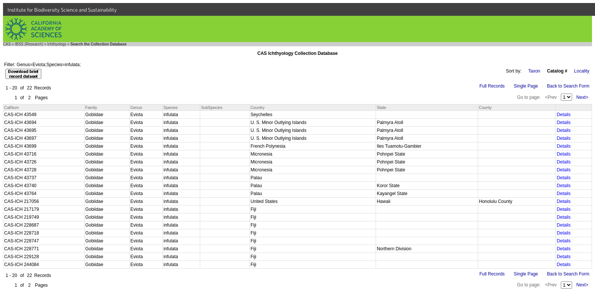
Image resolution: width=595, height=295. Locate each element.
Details (564, 114)
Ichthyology (56, 44)
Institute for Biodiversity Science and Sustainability (62, 10)
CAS (7, 44)
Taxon (534, 71)
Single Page (526, 86)
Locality (581, 71)
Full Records (491, 86)
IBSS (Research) (29, 44)
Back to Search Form (568, 86)
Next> (582, 97)
